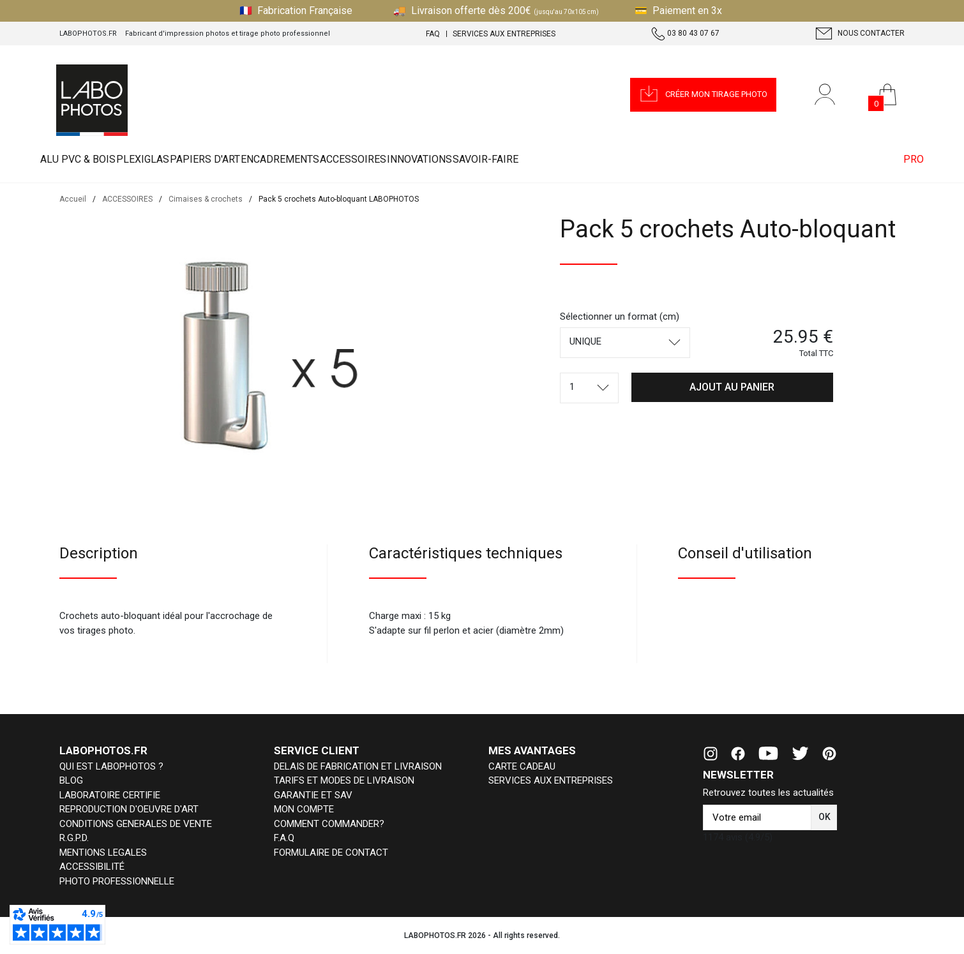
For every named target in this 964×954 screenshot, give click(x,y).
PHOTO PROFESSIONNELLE (116, 881)
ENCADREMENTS (389, 159)
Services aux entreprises (504, 33)
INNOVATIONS (591, 159)
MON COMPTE (304, 809)
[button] (703, 95)
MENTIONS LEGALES (103, 852)
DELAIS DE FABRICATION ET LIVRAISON (358, 766)
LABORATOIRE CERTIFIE (109, 795)
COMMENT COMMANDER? (329, 824)
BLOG (71, 780)
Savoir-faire (689, 159)
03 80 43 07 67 (685, 34)
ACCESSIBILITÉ (91, 866)
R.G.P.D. (74, 838)
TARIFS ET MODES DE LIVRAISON (344, 780)
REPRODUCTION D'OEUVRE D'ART (129, 809)
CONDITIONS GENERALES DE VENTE (135, 824)
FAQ (433, 33)
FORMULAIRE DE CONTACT (331, 852)
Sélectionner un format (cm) (619, 316)
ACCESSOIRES (494, 159)
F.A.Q (284, 838)
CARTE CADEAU (521, 766)
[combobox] (625, 342)
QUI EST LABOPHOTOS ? (111, 766)
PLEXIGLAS (189, 159)
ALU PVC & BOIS (94, 159)
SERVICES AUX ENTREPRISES (550, 780)
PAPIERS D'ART (283, 159)
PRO (897, 159)
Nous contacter (860, 33)
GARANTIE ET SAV (313, 795)
